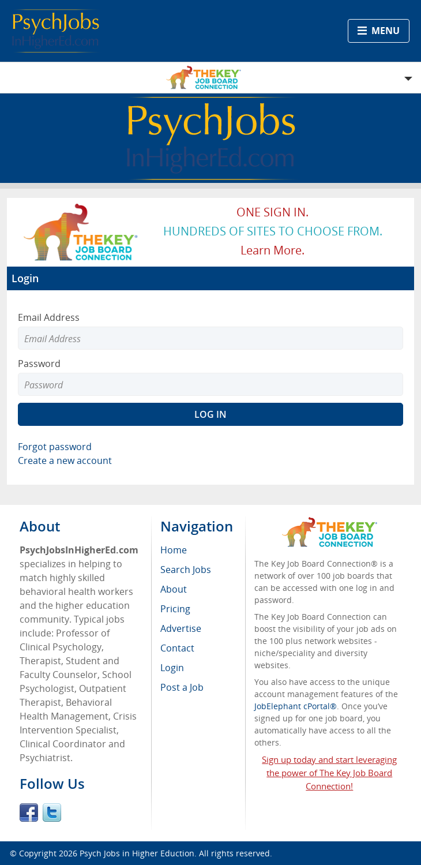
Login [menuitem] (172, 667)
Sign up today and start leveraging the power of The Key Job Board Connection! (329, 773)
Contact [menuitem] (177, 648)
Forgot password (55, 446)
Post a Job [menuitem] (182, 687)
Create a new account (65, 460)
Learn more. (272, 250)
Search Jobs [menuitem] (185, 569)
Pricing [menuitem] (175, 608)
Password (39, 363)
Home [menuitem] (173, 550)
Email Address (49, 317)
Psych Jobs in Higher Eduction (137, 853)
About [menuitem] (173, 589)
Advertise (180, 628)
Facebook (29, 812)
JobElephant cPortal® (295, 706)
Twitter (52, 812)
